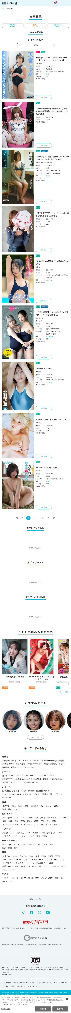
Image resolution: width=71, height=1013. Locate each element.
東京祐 (48, 175)
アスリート (58, 866)
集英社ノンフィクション (12, 782)
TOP (3, 9)
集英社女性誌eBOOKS (52, 779)
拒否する (60, 1009)
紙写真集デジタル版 (10, 791)
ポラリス (58, 794)
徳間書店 (54, 764)
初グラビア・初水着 (28, 878)
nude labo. (6, 798)
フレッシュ (49, 821)
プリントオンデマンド (31, 794)
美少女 (9, 833)
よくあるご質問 (8, 986)
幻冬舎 (5, 764)
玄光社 (61, 760)
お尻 (40, 818)
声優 (8, 859)
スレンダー (11, 818)
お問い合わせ (20, 986)
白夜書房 (6, 767)
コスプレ (9, 806)
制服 (24, 806)
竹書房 (46, 764)
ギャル (52, 824)
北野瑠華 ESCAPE (44, 369)
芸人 (44, 866)
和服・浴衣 (10, 809)
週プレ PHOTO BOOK (11, 776)
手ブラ (9, 878)
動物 (60, 878)
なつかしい (55, 833)
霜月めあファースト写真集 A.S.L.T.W (51, 420)
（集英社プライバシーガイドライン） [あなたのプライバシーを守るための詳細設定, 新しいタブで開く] (15, 1004)
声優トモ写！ (48, 794)
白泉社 (61, 764)
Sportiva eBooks (31, 782)
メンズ (47, 878)
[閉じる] (67, 999)
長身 (20, 821)
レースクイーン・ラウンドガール (47, 859)
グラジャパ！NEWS (58, 25)
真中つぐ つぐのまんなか (46, 468)
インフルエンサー (44, 863)
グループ (34, 844)
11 (43, 518)
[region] (35, 1004)
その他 (8, 881)
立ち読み (43, 97)
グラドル (10, 856)
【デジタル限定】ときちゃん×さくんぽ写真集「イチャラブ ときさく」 (52, 313)
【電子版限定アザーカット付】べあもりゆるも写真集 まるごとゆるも (52, 214)
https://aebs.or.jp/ (6, 974)
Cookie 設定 (64, 982)
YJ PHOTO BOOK (30, 776)
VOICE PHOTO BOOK (11, 794)
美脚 (8, 821)
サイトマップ (32, 986)
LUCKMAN (49, 336)
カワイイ (10, 836)
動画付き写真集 (43, 791)
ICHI (47, 74)
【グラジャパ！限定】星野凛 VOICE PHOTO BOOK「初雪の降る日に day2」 (52, 158)
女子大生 (22, 859)
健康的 (33, 821)
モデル (54, 856)
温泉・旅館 (10, 848)
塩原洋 (48, 481)
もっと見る (35, 737)
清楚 (42, 836)
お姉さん (24, 833)
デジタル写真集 (12, 25)
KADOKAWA (30, 760)
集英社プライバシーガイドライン (24, 982)
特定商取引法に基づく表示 (48, 982)
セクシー (28, 836)
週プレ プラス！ (35, 25)
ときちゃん (39, 318)
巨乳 (27, 818)
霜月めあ (39, 423)
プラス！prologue (27, 791)
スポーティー (11, 824)
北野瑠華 (39, 372)
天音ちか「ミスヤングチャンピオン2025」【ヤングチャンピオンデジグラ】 (51, 59)
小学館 (29, 764)
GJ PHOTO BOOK (46, 776)
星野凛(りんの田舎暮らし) (44, 162)
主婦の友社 (20, 764)
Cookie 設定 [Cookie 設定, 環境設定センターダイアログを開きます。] (5, 1009)
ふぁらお (49, 280)
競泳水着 (38, 806)
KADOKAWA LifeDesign (47, 760)
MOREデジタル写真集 (11, 779)
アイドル (27, 856)
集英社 (12, 764)
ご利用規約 (7, 982)
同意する (43, 1009)
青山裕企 (49, 382)
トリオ (20, 844)
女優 (41, 856)
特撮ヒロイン (11, 866)
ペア (7, 844)
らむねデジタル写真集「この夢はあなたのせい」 (52, 262)
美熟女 (39, 833)
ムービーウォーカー (26, 767)
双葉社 (14, 767)
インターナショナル (33, 824)
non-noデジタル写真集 (31, 779)
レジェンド (29, 866)
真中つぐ (39, 471)
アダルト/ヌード (9, 870)
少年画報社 (37, 764)
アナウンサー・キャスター (17, 863)
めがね (52, 806)
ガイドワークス (17, 760)
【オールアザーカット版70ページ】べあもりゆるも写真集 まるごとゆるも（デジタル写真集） (52, 111)
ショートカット (57, 818)
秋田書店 (6, 760)
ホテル (48, 844)
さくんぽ (39, 321)
